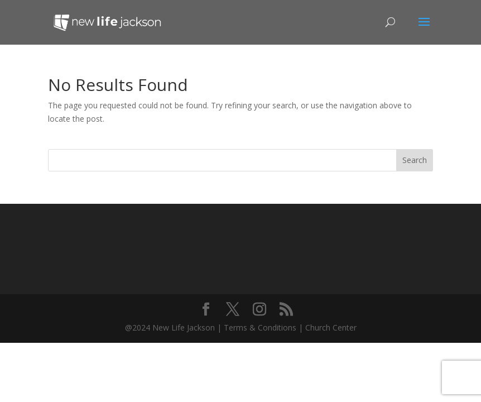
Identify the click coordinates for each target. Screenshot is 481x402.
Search (414, 160)
